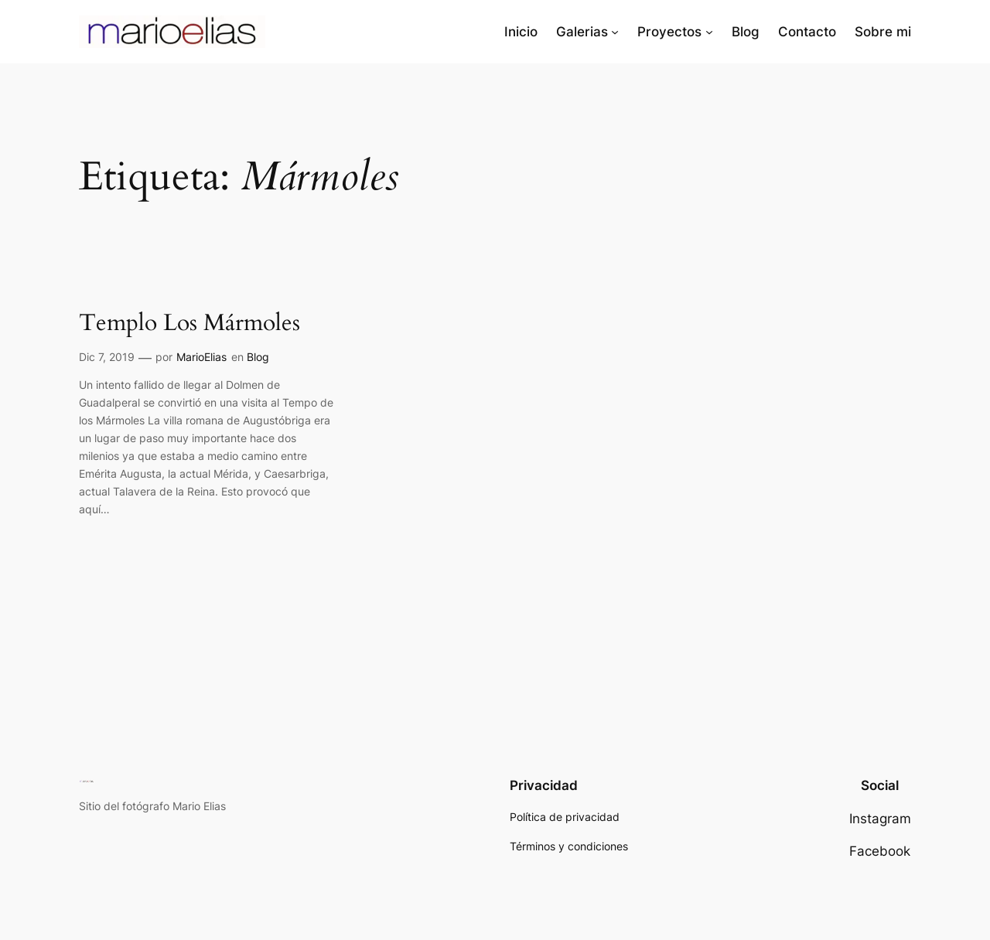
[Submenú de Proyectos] (709, 32)
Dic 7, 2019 (107, 356)
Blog (258, 356)
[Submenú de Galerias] (615, 32)
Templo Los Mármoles (189, 324)
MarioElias (201, 356)
